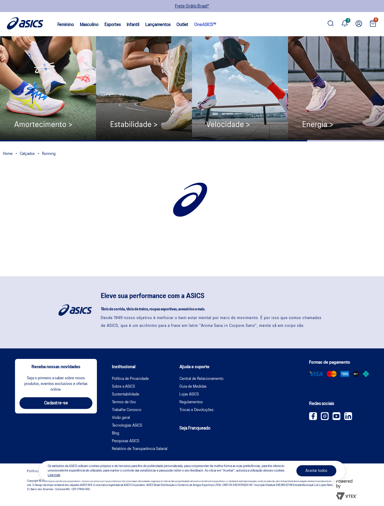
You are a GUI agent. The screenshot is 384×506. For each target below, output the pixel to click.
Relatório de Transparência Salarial (139, 449)
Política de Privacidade (130, 379)
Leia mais (54, 475)
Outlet (182, 25)
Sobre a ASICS (123, 387)
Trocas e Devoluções (196, 410)
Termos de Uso (124, 402)
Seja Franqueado (194, 428)
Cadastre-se (56, 403)
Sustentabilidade (125, 394)
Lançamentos (157, 25)
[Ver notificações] (344, 24)
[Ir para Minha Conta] (358, 24)
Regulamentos (191, 402)
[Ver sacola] (373, 24)
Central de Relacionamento (201, 379)
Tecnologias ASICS (127, 426)
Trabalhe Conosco (126, 410)
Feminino (65, 25)
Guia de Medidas (193, 387)
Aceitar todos (316, 471)
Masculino (89, 25)
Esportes (112, 25)
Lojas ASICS (189, 394)
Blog (115, 433)
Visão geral (121, 418)
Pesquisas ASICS (125, 441)
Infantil (133, 25)
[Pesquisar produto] (330, 24)
